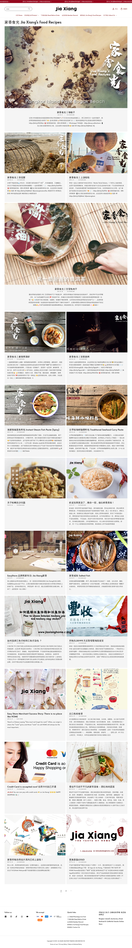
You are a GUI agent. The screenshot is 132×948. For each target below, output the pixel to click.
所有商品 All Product (30, 15)
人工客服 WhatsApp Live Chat (76, 917)
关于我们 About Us (109, 15)
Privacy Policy (63, 944)
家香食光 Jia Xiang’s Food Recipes (90, 15)
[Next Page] (71, 891)
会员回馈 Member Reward (70, 15)
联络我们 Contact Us (73, 927)
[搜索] (29, 9)
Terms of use (54, 944)
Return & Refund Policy (75, 944)
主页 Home (19, 15)
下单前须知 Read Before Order (50, 15)
